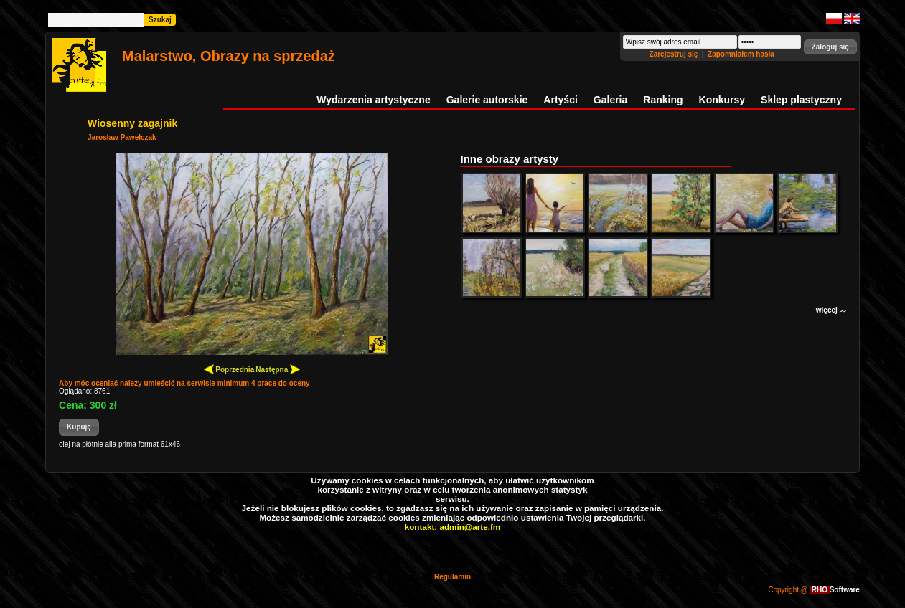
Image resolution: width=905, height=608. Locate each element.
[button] (830, 46)
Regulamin (452, 577)
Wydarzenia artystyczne (373, 99)
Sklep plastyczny (801, 99)
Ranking (663, 99)
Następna (277, 369)
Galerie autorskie (487, 99)
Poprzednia (229, 369)
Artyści (560, 99)
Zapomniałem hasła (741, 54)
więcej (831, 310)
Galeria (610, 99)
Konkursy (722, 99)
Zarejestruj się (675, 54)
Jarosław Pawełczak (122, 137)
